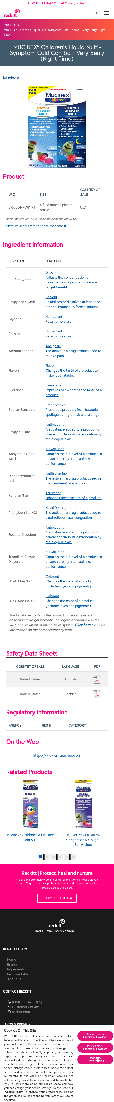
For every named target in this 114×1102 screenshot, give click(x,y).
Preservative (75, 410)
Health (32, 3)
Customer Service (26, 1007)
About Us (14, 979)
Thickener (75, 495)
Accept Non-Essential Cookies (95, 1036)
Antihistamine (75, 478)
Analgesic (75, 351)
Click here (83, 625)
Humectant (75, 319)
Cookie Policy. (14, 1092)
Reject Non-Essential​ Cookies (95, 1047)
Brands (12, 964)
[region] (57, 1063)
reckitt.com (21, 1012)
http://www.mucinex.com (57, 755)
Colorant (75, 581)
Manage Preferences (95, 1059)
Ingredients (16, 969)
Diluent (75, 280)
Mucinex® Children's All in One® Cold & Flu (30, 811)
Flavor (75, 371)
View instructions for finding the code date (36, 226)
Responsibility (18, 974)
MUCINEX (10, 25)
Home (11, 959)
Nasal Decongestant (75, 513)
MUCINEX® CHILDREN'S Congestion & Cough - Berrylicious (83, 813)
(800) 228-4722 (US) (27, 1002)
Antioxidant (75, 432)
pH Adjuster (75, 456)
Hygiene (49, 3)
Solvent (75, 302)
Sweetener (75, 390)
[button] (41, 857)
